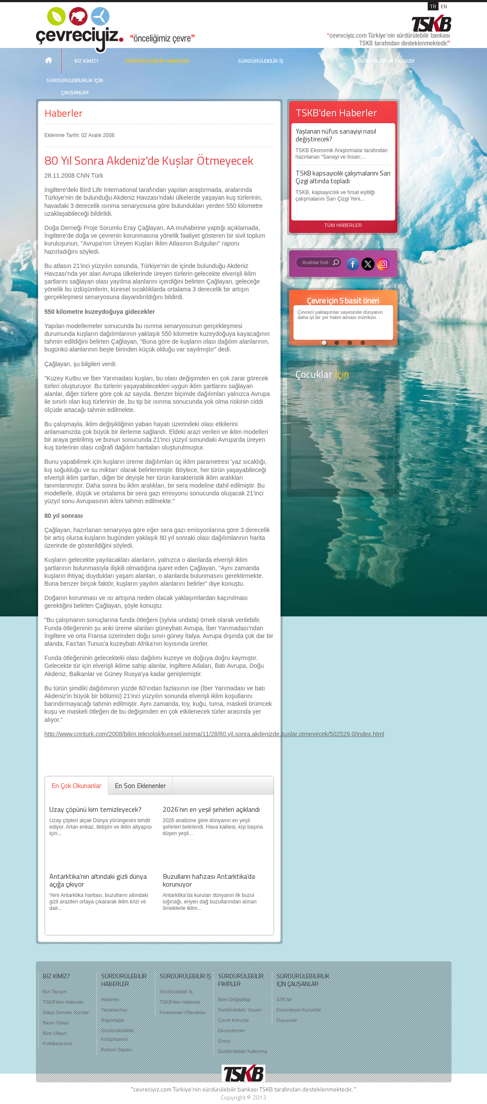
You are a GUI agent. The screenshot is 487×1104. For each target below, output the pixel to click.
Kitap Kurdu (343, 474)
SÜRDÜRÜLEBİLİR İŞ (261, 61)
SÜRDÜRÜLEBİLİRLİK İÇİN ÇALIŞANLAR (74, 86)
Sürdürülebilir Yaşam (240, 1009)
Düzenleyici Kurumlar (299, 1009)
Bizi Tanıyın (55, 991)
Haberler (64, 113)
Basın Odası (56, 1022)
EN (444, 6)
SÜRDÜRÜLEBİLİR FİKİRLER (384, 61)
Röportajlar (113, 1020)
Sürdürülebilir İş (176, 991)
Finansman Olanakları (183, 1012)
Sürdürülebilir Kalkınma (243, 1051)
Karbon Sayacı (116, 1049)
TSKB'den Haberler (63, 1002)
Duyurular (287, 1020)
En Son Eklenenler (140, 785)
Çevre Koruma (233, 1020)
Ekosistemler (231, 1030)
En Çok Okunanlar (76, 785)
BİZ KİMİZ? (86, 61)
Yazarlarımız (114, 1009)
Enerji (224, 1040)
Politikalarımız (57, 1043)
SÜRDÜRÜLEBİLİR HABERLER (157, 61)
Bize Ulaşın (55, 1033)
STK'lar (284, 999)
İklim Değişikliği (234, 999)
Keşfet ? (343, 406)
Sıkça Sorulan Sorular (66, 1012)
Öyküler (343, 440)
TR (433, 6)
